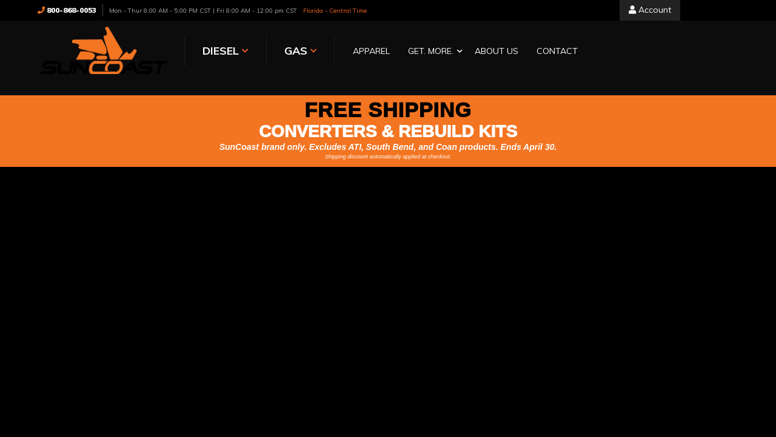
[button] (432, 52)
